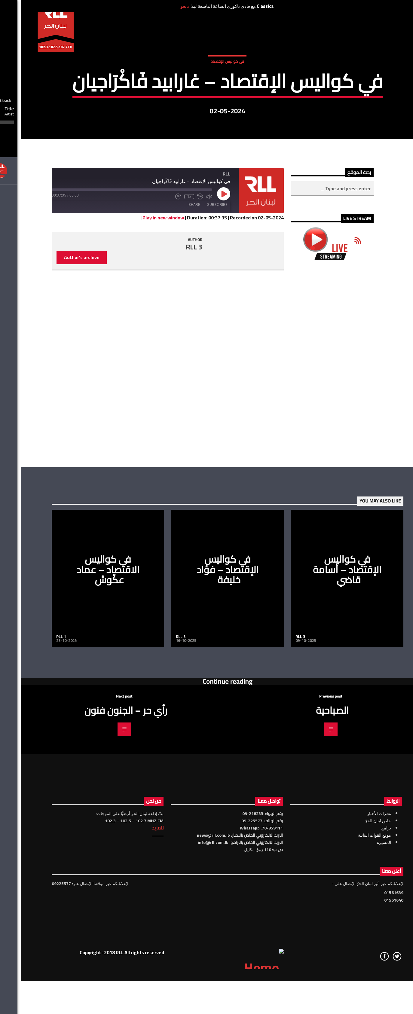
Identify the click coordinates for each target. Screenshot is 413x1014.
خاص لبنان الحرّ (357, 994)
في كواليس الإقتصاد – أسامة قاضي (326, 743)
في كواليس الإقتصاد (206, 123)
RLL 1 (40, 810)
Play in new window (142, 391)
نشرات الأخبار (358, 987)
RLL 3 (173, 420)
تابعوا (163, 6)
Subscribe (196, 378)
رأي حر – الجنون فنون (104, 884)
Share (173, 378)
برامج (365, 1001)
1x (168, 370)
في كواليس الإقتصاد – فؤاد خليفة (206, 743)
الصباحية (311, 884)
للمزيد (136, 1001)
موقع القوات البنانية (353, 1008)
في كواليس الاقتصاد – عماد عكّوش (86, 743)
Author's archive (60, 430)
